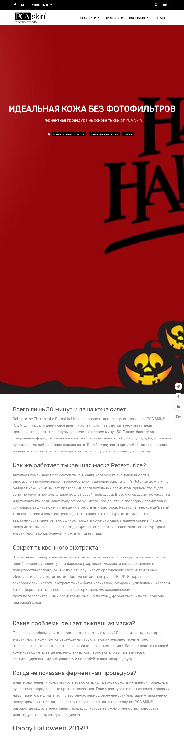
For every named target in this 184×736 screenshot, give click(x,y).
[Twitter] (178, 386)
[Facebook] (178, 396)
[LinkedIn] (178, 406)
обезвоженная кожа (104, 134)
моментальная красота (68, 134)
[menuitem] (89, 17)
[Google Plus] (178, 417)
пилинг (128, 134)
